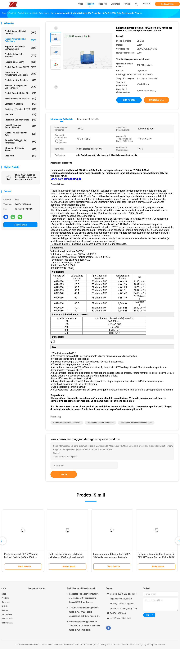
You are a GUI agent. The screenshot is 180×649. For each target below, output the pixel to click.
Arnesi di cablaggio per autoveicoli (20, 141)
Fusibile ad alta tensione (20, 80)
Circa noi (5, 602)
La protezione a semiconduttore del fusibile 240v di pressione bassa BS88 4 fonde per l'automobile (84, 598)
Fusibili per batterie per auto (20, 134)
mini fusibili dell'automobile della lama (136, 423)
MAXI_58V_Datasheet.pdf (65, 178)
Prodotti (5, 598)
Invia (63, 474)
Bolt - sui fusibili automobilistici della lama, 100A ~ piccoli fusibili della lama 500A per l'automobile (66, 557)
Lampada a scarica (20, 103)
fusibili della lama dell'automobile (66, 423)
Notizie (4, 606)
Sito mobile (6, 614)
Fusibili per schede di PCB (20, 67)
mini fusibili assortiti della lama (100, 423)
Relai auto (20, 155)
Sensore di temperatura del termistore (20, 86)
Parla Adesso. (167, 4)
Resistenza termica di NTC (20, 109)
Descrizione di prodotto (88, 119)
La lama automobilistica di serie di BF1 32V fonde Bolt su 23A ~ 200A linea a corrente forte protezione (156, 557)
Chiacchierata (20, 225)
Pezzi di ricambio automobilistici (20, 126)
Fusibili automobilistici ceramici (20, 32)
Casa (3, 594)
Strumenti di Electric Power (20, 149)
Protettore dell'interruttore (20, 119)
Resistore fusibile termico (20, 98)
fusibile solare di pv (20, 61)
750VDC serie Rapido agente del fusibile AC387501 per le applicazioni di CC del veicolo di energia (84, 612)
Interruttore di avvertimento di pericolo (20, 73)
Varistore (20, 114)
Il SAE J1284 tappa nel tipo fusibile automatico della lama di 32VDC (25, 177)
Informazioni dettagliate (61, 119)
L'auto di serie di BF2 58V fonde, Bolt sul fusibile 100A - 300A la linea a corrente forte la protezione (22, 557)
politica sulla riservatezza (7, 620)
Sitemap (5, 610)
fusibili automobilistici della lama (20, 40)
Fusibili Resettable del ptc (20, 93)
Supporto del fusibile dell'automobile (20, 47)
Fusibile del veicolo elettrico (20, 55)
